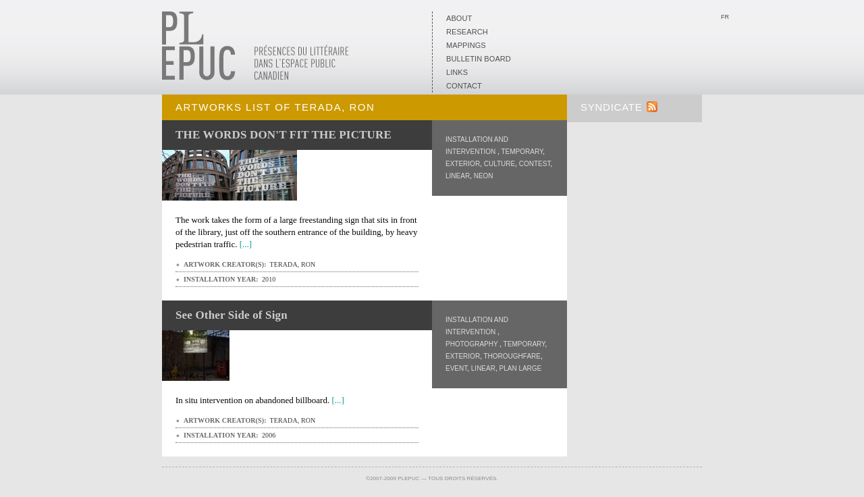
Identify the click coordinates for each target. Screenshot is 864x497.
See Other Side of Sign (232, 315)
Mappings (466, 45)
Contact (464, 86)
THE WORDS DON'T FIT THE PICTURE (284, 134)
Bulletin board (478, 59)
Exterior (463, 163)
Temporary (522, 151)
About (459, 18)
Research (467, 32)
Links (457, 72)
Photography (473, 344)
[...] (246, 244)
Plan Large (520, 368)
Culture (499, 163)
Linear (458, 176)
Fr (725, 17)
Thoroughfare (512, 356)
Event (456, 368)
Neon (483, 176)
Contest (535, 163)
